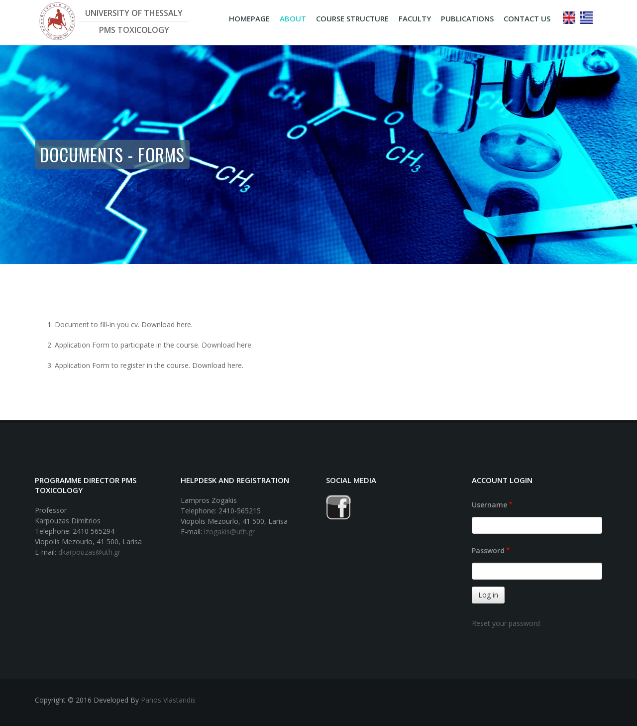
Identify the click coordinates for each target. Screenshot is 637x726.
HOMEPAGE (249, 18)
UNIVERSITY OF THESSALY (134, 12)
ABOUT (293, 18)
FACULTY (415, 18)
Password (488, 550)
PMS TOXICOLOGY (134, 29)
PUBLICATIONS (467, 18)
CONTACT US (527, 18)
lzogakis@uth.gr (229, 531)
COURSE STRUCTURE (352, 18)
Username (489, 504)
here (184, 324)
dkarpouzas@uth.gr (89, 552)
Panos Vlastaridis (168, 700)
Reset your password (506, 623)
